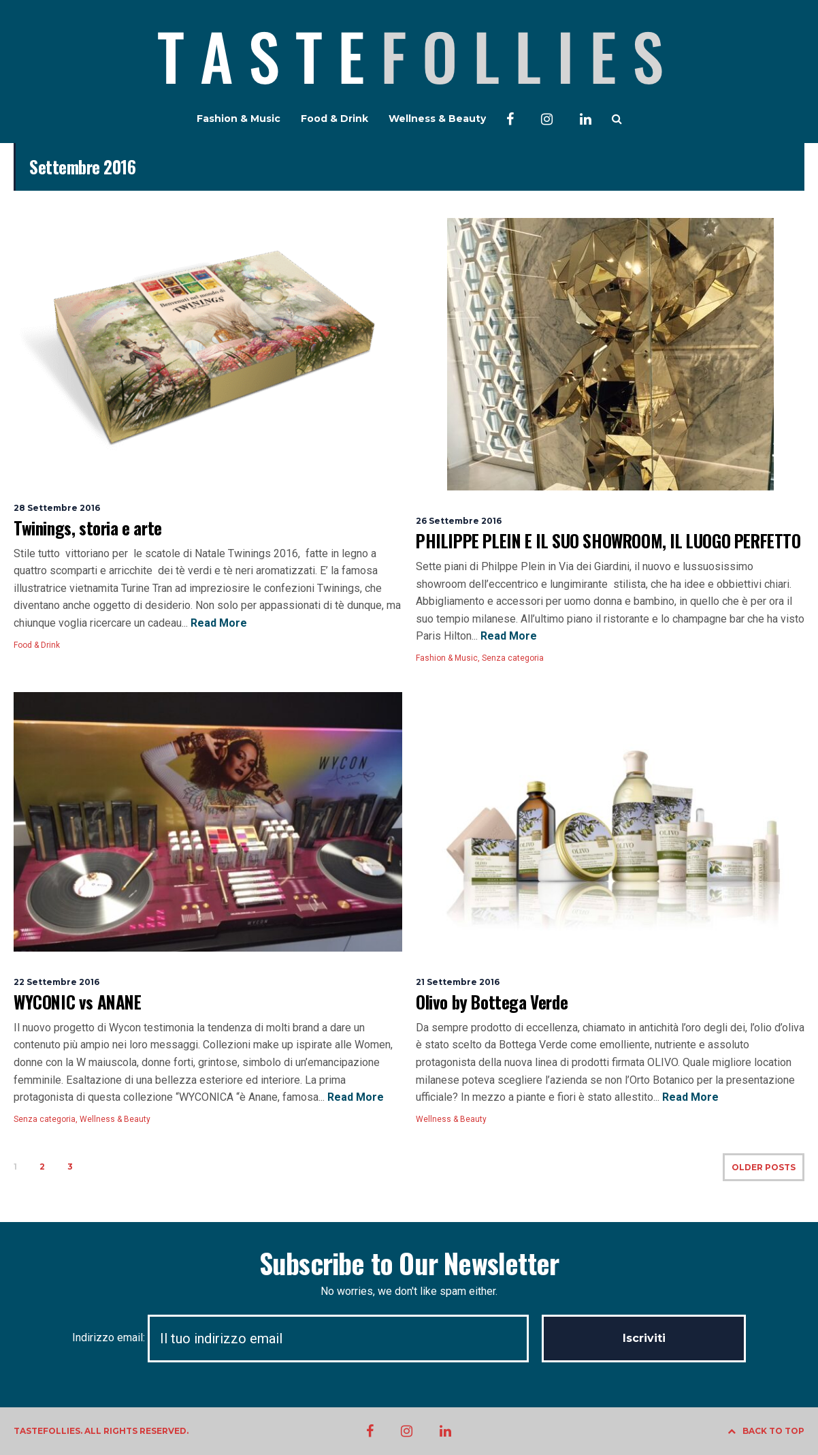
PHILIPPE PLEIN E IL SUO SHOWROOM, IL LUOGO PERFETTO (608, 540)
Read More (217, 622)
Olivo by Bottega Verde (492, 1001)
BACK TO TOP (765, 1431)
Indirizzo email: (307, 1337)
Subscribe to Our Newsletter (409, 1262)
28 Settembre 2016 (57, 508)
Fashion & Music (238, 118)
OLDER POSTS (764, 1167)
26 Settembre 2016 (459, 521)
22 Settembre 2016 (56, 982)
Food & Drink (334, 118)
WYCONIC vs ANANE (78, 1001)
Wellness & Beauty (437, 118)
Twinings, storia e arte (88, 527)
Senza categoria (513, 658)
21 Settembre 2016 (458, 982)
